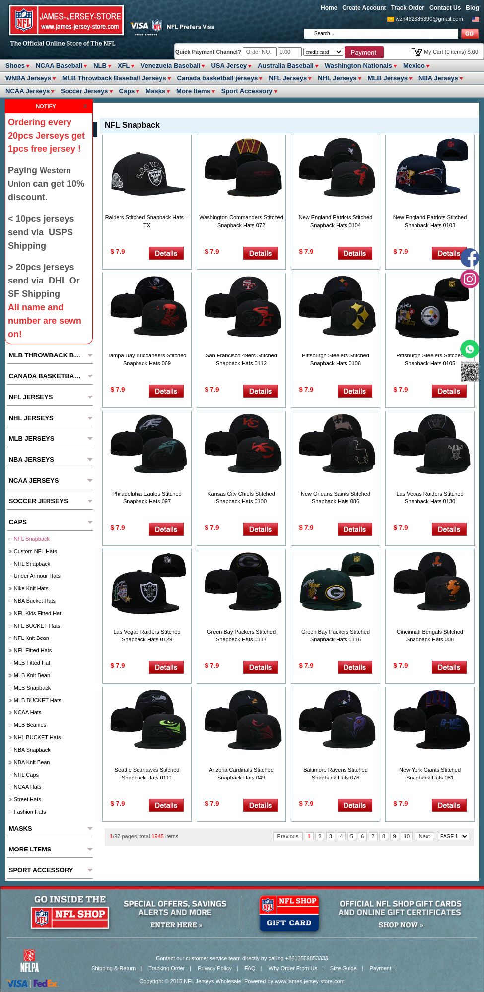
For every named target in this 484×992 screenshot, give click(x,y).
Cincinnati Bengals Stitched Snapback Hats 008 (430, 635)
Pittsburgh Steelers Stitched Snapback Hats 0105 (430, 359)
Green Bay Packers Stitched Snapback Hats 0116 (335, 635)
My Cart (451, 52)
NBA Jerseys (438, 78)
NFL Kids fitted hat (38, 613)
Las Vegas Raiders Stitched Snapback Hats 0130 (429, 497)
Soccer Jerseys (84, 91)
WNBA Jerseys (28, 78)
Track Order (407, 7)
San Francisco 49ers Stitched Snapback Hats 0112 (241, 359)
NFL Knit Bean (31, 638)
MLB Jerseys (388, 78)
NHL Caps (26, 775)
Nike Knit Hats (31, 588)
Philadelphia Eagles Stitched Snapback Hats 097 (146, 497)
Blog (472, 7)
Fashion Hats (30, 812)
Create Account (364, 7)
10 (407, 836)
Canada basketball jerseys (217, 78)
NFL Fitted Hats (33, 650)
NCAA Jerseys (27, 91)
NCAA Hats (28, 712)
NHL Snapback (32, 564)
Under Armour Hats (37, 576)
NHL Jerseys (337, 78)
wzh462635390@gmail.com (429, 19)
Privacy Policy (214, 968)
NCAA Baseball (59, 65)
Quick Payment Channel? (209, 52)
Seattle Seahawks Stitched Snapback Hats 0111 (147, 773)
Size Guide (343, 968)
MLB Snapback (32, 688)
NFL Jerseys (288, 78)
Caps (127, 91)
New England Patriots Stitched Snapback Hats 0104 (336, 221)
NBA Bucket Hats (35, 601)
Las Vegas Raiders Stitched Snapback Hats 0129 (146, 635)
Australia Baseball (286, 65)
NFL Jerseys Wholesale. (213, 981)
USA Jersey (229, 65)
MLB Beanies (30, 725)
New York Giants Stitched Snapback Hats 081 (430, 773)
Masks (155, 91)
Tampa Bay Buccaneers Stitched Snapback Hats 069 (147, 359)
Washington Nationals (358, 65)
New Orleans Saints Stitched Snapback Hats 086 (335, 497)
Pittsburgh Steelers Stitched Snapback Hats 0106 (335, 359)
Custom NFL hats (35, 551)
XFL (124, 65)
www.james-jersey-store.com (310, 981)
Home (329, 7)
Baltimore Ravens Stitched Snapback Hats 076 (335, 773)
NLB (100, 65)
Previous (288, 836)
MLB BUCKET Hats (38, 700)
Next (424, 836)
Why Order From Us (293, 968)
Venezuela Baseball (170, 65)
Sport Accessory (247, 91)
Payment (380, 968)
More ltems (193, 91)
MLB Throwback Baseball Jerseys (114, 78)
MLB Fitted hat (32, 663)
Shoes (15, 65)
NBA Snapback (32, 750)
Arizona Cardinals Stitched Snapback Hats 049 (241, 773)
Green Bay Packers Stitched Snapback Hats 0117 (241, 635)
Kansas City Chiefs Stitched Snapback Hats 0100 (241, 497)
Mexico (414, 65)
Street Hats (27, 799)
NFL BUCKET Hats (37, 626)
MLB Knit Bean (32, 675)
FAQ (250, 968)
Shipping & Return (113, 968)
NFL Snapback (32, 539)
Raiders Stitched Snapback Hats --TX (147, 221)
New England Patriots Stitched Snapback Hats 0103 (430, 221)
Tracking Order (166, 968)
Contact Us (445, 7)
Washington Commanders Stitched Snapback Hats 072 (241, 221)
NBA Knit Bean (32, 762)
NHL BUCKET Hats (37, 737)
